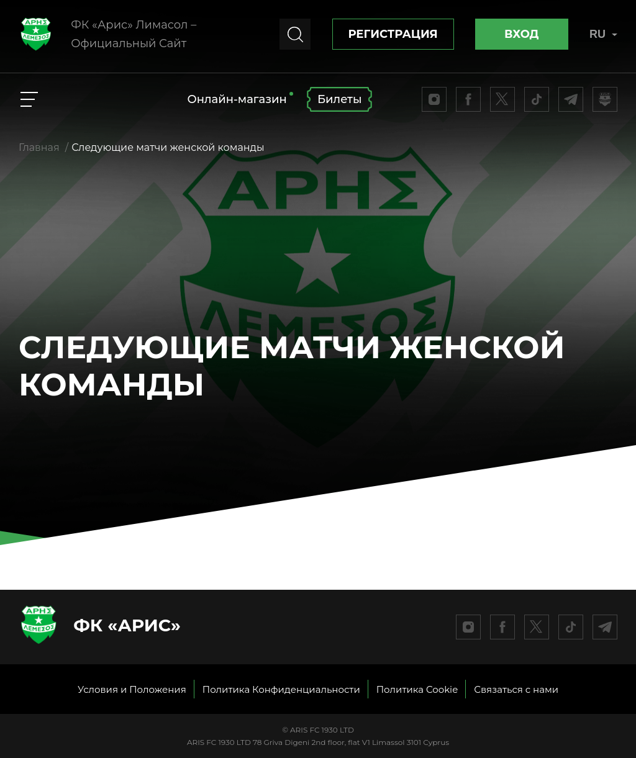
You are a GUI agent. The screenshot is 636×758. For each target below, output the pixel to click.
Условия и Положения (132, 689)
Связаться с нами (516, 689)
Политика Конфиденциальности (281, 689)
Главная (39, 147)
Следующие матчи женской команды (167, 147)
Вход (521, 34)
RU (603, 34)
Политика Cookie (417, 689)
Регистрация (393, 34)
